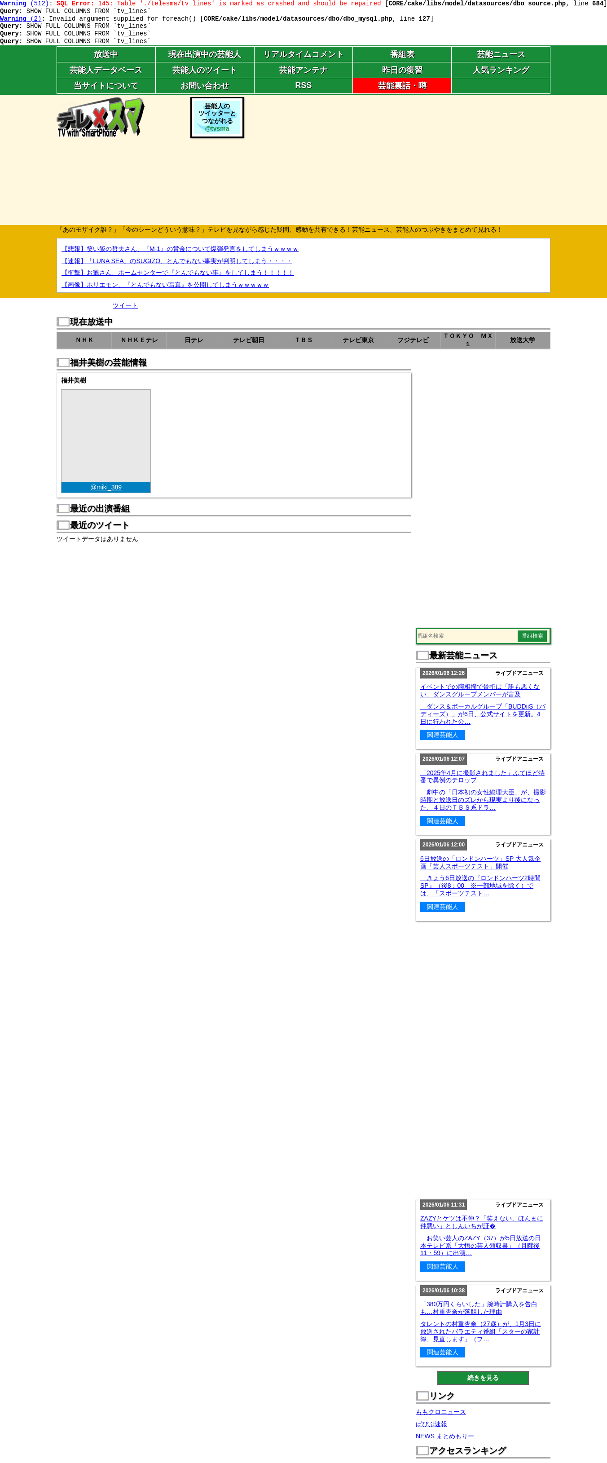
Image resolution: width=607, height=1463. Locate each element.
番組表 (402, 54)
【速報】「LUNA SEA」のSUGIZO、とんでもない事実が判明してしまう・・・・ (177, 260)
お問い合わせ (204, 85)
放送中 (106, 54)
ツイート (125, 305)
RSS (303, 85)
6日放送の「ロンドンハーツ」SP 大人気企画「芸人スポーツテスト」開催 (480, 862)
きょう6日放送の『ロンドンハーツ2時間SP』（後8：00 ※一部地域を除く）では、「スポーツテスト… (480, 885)
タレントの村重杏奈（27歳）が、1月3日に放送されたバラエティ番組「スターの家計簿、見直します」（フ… (480, 1331)
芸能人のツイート (204, 70)
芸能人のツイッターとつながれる (217, 117)
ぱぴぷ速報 (431, 1424)
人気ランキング (501, 70)
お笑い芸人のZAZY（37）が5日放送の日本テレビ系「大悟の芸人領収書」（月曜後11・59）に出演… (480, 1245)
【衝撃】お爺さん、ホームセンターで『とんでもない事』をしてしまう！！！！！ (178, 272)
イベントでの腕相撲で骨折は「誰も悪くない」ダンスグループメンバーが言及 (480, 690)
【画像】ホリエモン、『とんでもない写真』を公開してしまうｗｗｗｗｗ (165, 284)
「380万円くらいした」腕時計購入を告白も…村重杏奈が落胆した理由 (478, 1307)
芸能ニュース (501, 54)
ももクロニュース (441, 1411)
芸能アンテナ (303, 70)
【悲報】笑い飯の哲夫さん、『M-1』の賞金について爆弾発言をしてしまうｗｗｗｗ (180, 248)
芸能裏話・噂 (402, 85)
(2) (20, 18)
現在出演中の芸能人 (204, 54)
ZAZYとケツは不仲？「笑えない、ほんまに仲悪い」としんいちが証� (481, 1222)
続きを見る (483, 1377)
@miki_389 (106, 487)
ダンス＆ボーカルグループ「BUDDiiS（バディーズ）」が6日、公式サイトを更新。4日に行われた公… (482, 714)
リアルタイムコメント (303, 54)
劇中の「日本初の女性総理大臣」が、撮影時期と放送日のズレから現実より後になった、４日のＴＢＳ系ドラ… (483, 800)
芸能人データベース (106, 70)
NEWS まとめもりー (445, 1436)
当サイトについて (106, 85)
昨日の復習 (402, 70)
